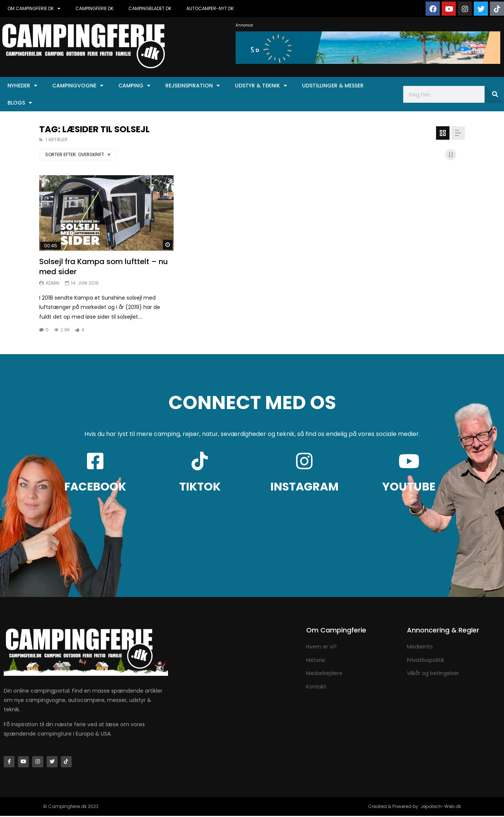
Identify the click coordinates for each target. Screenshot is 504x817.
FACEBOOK (95, 487)
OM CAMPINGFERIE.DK (33, 9)
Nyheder (22, 85)
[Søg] (494, 94)
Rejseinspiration (192, 85)
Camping (134, 85)
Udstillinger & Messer (333, 85)
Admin (52, 283)
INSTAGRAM (304, 487)
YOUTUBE (408, 487)
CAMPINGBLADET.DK (149, 8)
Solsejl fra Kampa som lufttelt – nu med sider (103, 266)
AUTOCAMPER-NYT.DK (210, 8)
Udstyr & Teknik (261, 85)
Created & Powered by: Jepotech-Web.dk (414, 807)
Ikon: (106, 213)
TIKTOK (200, 487)
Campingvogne (77, 85)
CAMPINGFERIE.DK (94, 8)
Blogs (19, 102)
